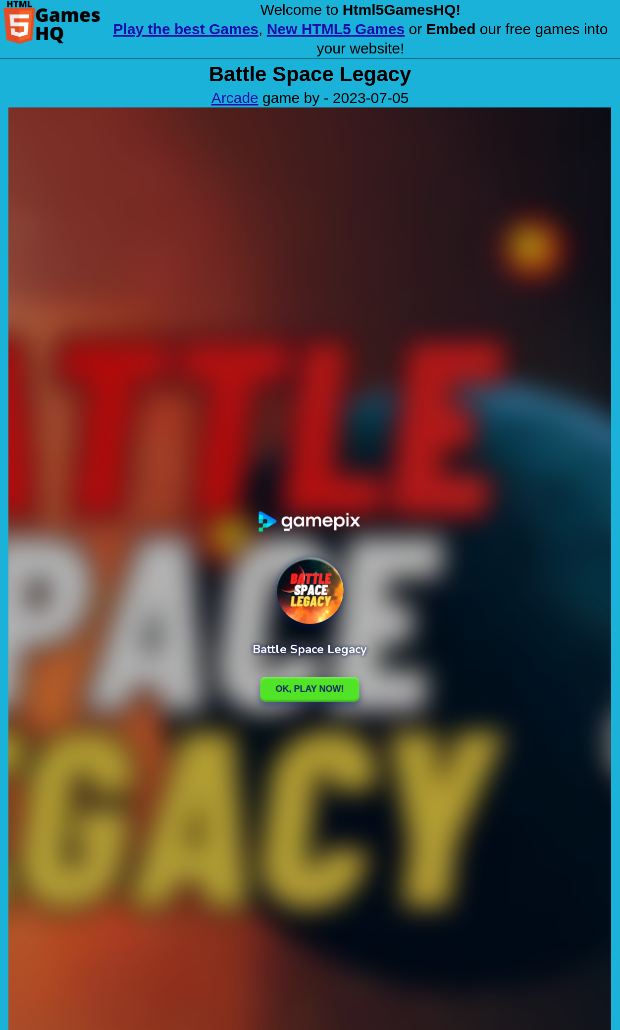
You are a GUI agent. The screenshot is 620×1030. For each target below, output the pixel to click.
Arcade (234, 98)
